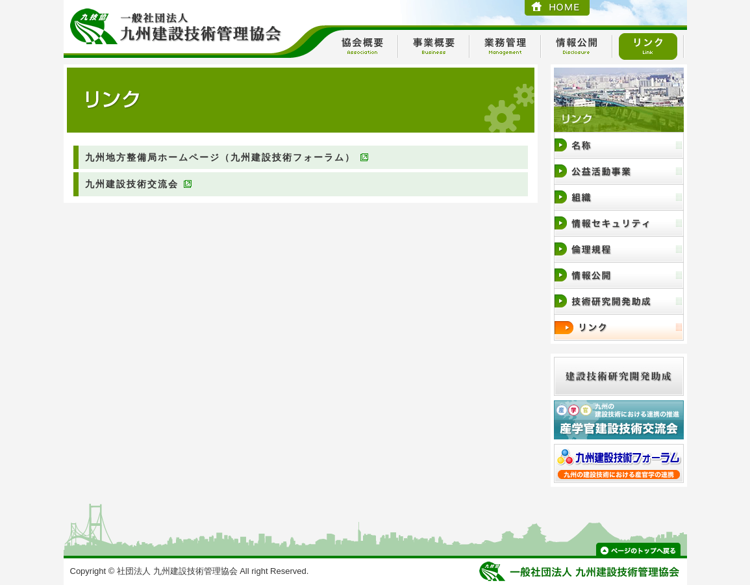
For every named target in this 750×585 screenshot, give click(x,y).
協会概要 (362, 46)
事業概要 (434, 46)
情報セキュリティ (619, 223)
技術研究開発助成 (619, 301)
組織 (619, 197)
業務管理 (505, 46)
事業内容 (619, 171)
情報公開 (577, 46)
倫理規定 (619, 249)
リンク (648, 46)
